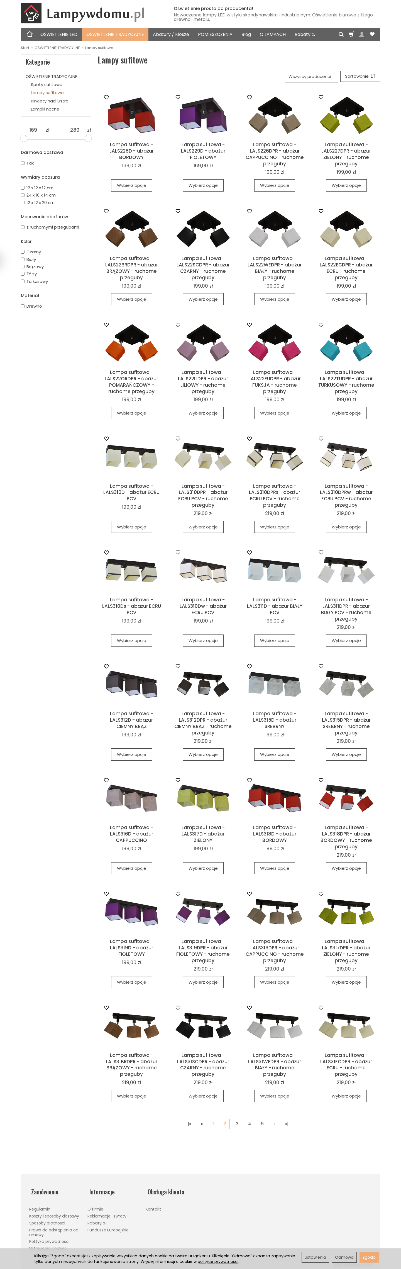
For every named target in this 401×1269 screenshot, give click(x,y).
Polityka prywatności (49, 1238)
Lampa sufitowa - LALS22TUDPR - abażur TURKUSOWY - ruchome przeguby (346, 383)
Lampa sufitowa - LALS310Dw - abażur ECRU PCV (203, 607)
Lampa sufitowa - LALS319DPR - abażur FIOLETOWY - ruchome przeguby (203, 952)
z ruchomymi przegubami (50, 227)
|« (189, 1124)
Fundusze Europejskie (108, 1226)
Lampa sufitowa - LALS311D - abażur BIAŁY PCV (274, 607)
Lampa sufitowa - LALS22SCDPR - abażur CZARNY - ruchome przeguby (203, 269)
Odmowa (344, 1257)
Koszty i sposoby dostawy (54, 1213)
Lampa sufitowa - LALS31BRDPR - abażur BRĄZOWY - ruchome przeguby (131, 1066)
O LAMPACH (273, 34)
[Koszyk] (351, 34)
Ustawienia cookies (48, 1245)
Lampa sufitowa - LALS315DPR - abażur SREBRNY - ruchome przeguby (346, 724)
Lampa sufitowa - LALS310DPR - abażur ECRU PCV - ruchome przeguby (203, 496)
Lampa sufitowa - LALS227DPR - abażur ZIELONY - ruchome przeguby (346, 155)
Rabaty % (305, 34)
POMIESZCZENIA (215, 34)
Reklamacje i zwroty (106, 1213)
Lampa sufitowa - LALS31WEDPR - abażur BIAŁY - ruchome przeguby (274, 1066)
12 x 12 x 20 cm (38, 202)
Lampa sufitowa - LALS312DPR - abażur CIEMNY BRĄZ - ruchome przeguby (203, 724)
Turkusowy (34, 281)
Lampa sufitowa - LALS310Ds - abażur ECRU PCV (131, 607)
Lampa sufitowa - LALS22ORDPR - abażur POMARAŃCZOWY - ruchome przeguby (131, 383)
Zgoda (369, 1257)
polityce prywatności (218, 1261)
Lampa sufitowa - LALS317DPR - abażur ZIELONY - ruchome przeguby (346, 952)
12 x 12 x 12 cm (37, 188)
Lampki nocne (45, 109)
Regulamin (39, 1206)
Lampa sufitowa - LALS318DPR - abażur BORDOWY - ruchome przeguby (346, 838)
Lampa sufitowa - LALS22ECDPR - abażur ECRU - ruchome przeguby (346, 269)
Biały (28, 259)
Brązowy (32, 267)
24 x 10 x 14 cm (38, 195)
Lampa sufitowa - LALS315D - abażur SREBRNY (274, 721)
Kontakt (153, 1206)
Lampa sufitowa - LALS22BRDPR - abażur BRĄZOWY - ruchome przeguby (131, 269)
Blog (246, 34)
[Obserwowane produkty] (372, 34)
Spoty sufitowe (46, 84)
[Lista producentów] (309, 77)
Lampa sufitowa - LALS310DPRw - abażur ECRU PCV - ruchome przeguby (346, 496)
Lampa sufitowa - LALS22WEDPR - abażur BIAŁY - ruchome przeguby (275, 269)
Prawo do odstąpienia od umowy (54, 1229)
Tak (27, 163)
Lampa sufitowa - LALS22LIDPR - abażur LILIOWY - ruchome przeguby (203, 383)
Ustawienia (315, 1257)
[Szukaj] (341, 34)
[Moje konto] (361, 34)
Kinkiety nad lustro (50, 101)
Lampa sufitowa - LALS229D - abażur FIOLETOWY (203, 151)
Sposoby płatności (47, 1220)
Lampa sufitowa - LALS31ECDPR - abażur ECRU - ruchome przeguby (346, 1066)
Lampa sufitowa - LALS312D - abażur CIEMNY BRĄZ (131, 721)
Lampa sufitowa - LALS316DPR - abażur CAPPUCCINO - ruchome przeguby (275, 952)
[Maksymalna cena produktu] (74, 130)
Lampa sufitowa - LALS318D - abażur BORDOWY (274, 834)
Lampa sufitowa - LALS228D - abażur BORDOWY (131, 151)
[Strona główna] (90, 13)
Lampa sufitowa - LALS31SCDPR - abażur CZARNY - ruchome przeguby (203, 1066)
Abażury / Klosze (171, 34)
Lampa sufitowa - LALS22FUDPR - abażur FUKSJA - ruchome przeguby (274, 383)
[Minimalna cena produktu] (33, 130)
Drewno (31, 306)
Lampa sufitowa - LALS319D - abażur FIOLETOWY (131, 948)
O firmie (95, 1206)
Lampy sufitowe (47, 92)
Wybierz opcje (131, 186)
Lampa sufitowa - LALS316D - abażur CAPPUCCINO (131, 834)
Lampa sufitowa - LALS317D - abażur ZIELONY (203, 834)
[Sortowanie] (359, 77)
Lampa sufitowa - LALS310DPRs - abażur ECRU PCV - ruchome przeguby (274, 496)
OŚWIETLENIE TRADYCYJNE (115, 34)
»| (286, 1124)
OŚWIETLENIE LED (58, 34)
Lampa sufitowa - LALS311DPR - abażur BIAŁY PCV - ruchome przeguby (346, 610)
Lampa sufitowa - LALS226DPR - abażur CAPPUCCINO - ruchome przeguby (275, 155)
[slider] (23, 138)
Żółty (29, 274)
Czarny (31, 252)
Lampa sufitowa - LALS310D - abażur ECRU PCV (131, 493)
